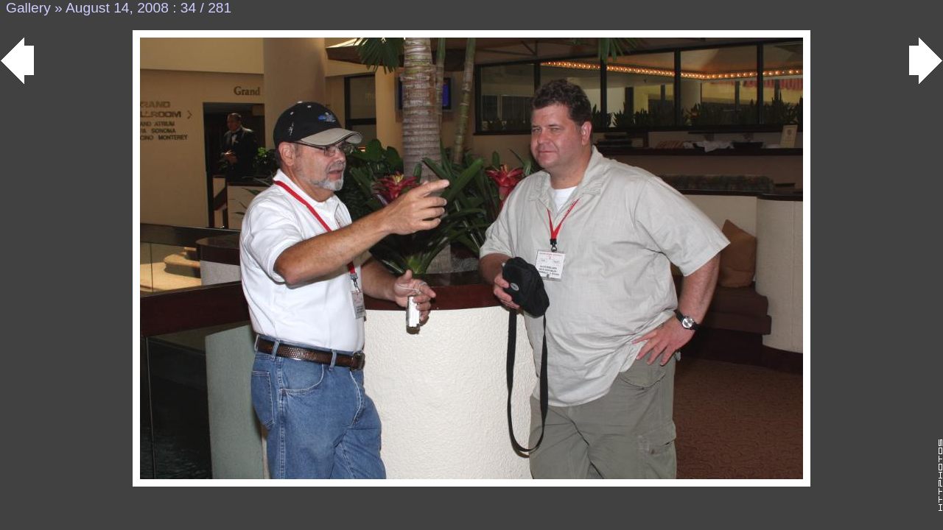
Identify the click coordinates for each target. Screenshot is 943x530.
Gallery (28, 7)
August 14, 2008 (117, 7)
